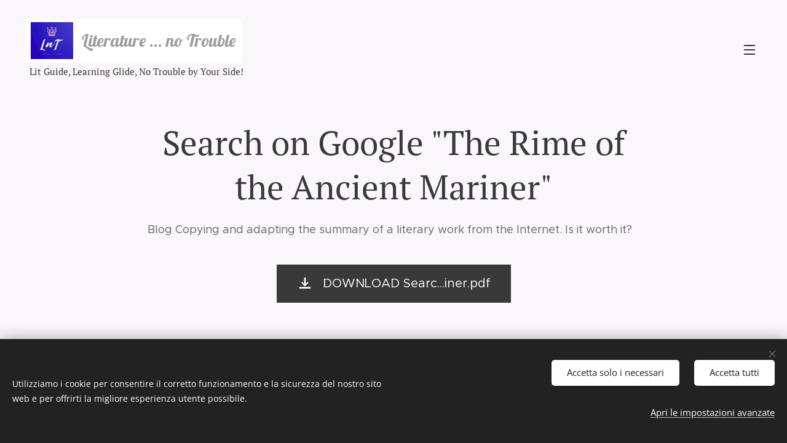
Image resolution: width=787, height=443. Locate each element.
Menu (749, 49)
